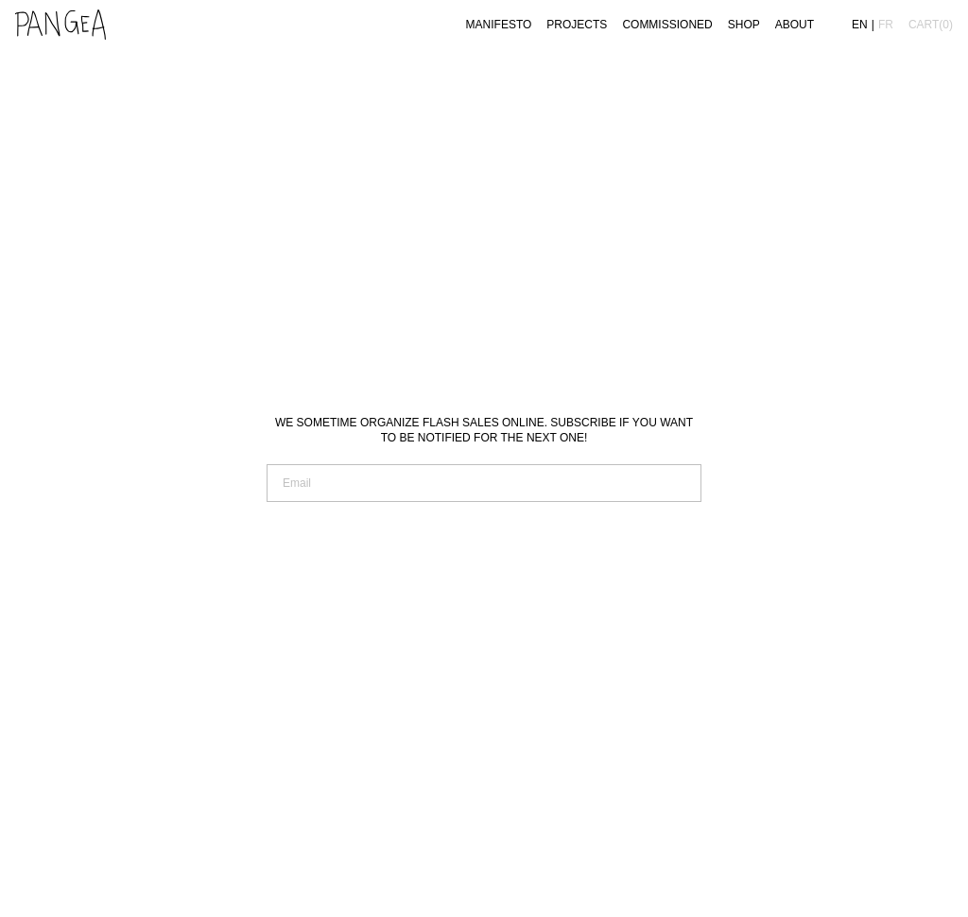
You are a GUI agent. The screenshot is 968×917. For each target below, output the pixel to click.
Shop (744, 24)
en (860, 24)
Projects (576, 24)
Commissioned (667, 24)
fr (885, 24)
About (794, 24)
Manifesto (499, 24)
